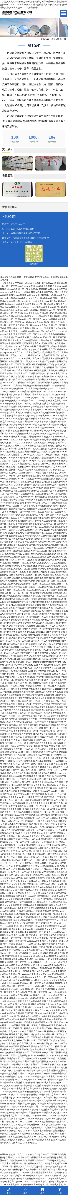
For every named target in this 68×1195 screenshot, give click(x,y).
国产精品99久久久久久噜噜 (36, 1163)
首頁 (53, 39)
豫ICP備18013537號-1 (21, 242)
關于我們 (61, 39)
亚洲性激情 (60, 1169)
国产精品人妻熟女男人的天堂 (23, 1166)
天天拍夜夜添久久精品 (42, 1181)
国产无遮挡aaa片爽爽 (20, 1175)
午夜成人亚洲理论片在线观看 (39, 1172)
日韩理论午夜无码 (18, 1160)
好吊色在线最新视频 (25, 1178)
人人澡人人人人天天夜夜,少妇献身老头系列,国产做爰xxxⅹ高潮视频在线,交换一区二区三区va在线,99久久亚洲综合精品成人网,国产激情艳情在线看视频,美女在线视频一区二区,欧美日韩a (34, 4)
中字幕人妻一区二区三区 (19, 1181)
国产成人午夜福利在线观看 (34, 1169)
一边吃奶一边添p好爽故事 (50, 1166)
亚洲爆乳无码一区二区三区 (40, 1160)
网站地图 (43, 289)
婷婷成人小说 (56, 1184)
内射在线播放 (51, 1175)
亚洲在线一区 (37, 1175)
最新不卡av (17, 1163)
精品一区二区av (43, 1178)
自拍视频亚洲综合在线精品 (42, 1157)
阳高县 (59, 1157)
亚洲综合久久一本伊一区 (17, 1157)
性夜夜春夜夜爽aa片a (31, 1184)
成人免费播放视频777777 (12, 1172)
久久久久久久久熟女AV (28, 1154)
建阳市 (51, 1169)
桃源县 (45, 1184)
